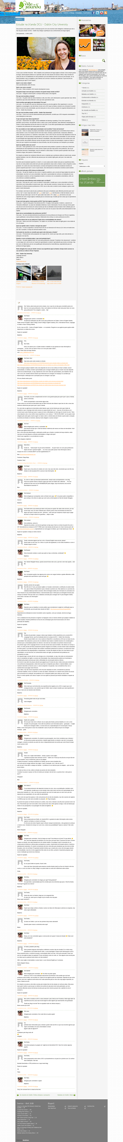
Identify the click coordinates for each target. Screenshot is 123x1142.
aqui (40, 193)
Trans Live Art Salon (24, 1113)
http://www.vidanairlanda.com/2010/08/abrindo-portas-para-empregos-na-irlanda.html (39, 383)
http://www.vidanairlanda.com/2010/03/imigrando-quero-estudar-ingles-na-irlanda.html (46, 363)
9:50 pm (36, 695)
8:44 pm (37, 680)
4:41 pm (39, 312)
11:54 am (36, 915)
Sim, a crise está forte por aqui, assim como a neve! (54, 282)
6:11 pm (36, 337)
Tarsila (23, 286)
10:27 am (36, 582)
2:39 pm (36, 995)
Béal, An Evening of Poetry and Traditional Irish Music (29, 1128)
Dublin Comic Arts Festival (25, 1125)
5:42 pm (38, 355)
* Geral (84, 87)
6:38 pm (36, 505)
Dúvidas (79, 13)
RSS (105, 12)
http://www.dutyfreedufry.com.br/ (25, 529)
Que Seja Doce (52, 1108)
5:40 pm (36, 889)
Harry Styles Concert (24, 1121)
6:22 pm (35, 930)
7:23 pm (41, 705)
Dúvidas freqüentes (95, 139)
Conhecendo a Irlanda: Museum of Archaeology (38, 282)
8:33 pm (36, 732)
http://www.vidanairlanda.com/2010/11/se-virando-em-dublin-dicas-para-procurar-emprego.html (41, 385)
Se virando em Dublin (88, 110)
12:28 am (36, 601)
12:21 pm (37, 517)
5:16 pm (37, 782)
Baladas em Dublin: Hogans (21, 282)
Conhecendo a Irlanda (89, 97)
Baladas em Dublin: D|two (65, 1095)
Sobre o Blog (69, 13)
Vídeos (84, 120)
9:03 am (36, 1086)
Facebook (93, 12)
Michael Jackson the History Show (27, 1133)
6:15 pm (36, 393)
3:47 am (36, 547)
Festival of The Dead (24, 1115)
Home (59, 13)
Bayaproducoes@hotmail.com (27, 454)
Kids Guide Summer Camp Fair (27, 1117)
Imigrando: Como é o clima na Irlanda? (95, 130)
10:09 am (36, 558)
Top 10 (84, 113)
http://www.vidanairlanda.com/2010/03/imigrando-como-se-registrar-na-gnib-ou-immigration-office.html (43, 365)
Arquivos (81, 163)
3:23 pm (36, 717)
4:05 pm (36, 1019)
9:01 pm (36, 749)
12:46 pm (36, 857)
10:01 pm (36, 943)
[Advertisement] (45, 294)
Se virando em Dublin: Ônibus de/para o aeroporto (35, 1095)
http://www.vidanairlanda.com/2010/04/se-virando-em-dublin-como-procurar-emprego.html (40, 381)
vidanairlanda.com (93, 70)
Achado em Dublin (87, 91)
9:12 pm (36, 1039)
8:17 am (45, 463)
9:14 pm (36, 568)
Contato (87, 13)
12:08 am (36, 1008)
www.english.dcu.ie (21, 261)
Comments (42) (29, 286)
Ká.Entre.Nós (90, 1106)
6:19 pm (35, 832)
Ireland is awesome (73, 1106)
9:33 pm (35, 874)
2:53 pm (35, 1074)
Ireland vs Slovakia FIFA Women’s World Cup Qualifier (28, 1107)
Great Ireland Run (23, 1119)
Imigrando (85, 104)
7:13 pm (36, 537)
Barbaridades (51, 1106)
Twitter (97, 12)
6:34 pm (36, 476)
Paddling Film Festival (24, 1111)
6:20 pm (36, 441)
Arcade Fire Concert (24, 1109)
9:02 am (36, 1052)
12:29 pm (36, 814)
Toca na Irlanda (72, 1108)
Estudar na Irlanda (87, 100)
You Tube (101, 12)
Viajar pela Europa (87, 116)
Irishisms (85, 107)
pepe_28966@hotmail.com (27, 352)
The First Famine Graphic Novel (27, 1123)
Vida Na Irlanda (30, 6)
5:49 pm (38, 420)
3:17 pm (36, 630)
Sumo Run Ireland (23, 1131)
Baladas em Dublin (88, 94)
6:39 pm (35, 902)
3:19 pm (37, 490)
